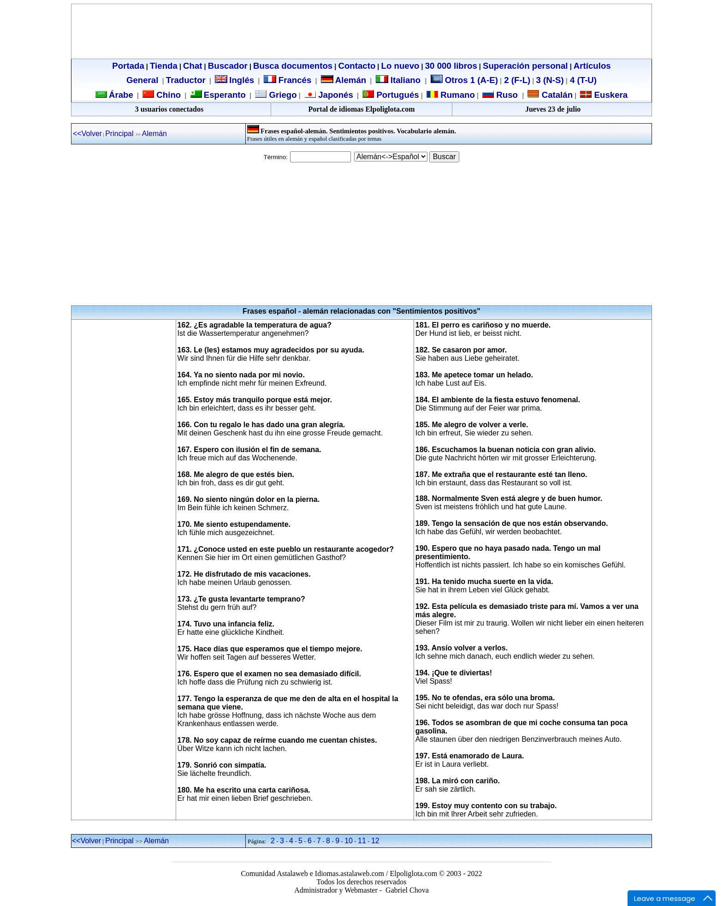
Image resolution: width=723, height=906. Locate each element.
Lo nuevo (400, 66)
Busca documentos (292, 66)
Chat (192, 66)
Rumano (456, 95)
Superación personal (525, 66)
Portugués (396, 95)
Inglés (241, 80)
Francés (288, 80)
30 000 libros (451, 66)
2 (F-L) (516, 80)
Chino (167, 95)
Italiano (399, 80)
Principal (120, 133)
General (142, 80)
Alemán (350, 80)
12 (375, 841)
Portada (128, 66)
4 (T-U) (582, 80)
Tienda (164, 66)
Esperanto (225, 95)
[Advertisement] (361, 233)
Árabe (121, 95)
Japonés (334, 95)
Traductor (186, 80)
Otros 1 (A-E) (464, 80)
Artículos (592, 66)
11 (362, 841)
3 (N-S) (550, 80)
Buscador (228, 66)
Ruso (506, 95)
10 (348, 841)
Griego (281, 95)
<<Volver (87, 133)
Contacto (356, 66)
